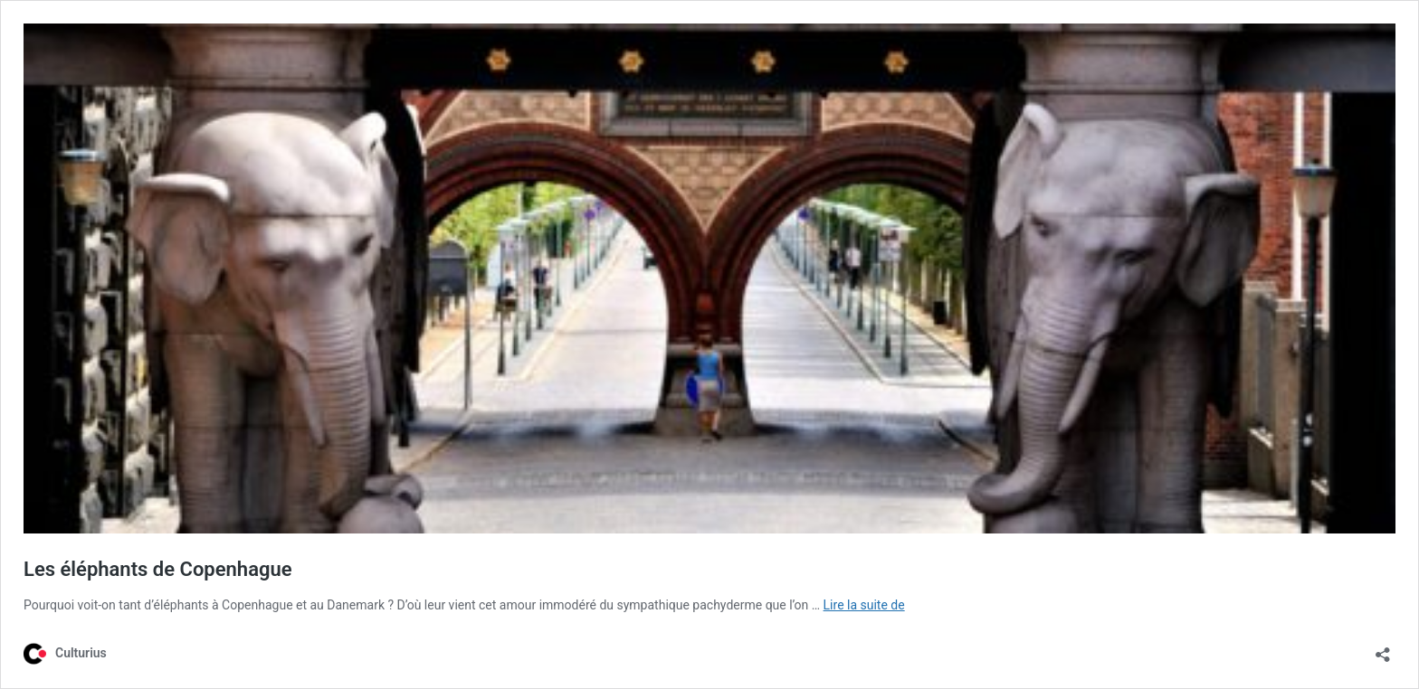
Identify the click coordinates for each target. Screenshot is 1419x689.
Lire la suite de (864, 605)
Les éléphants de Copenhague (158, 569)
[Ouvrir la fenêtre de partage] (1382, 649)
